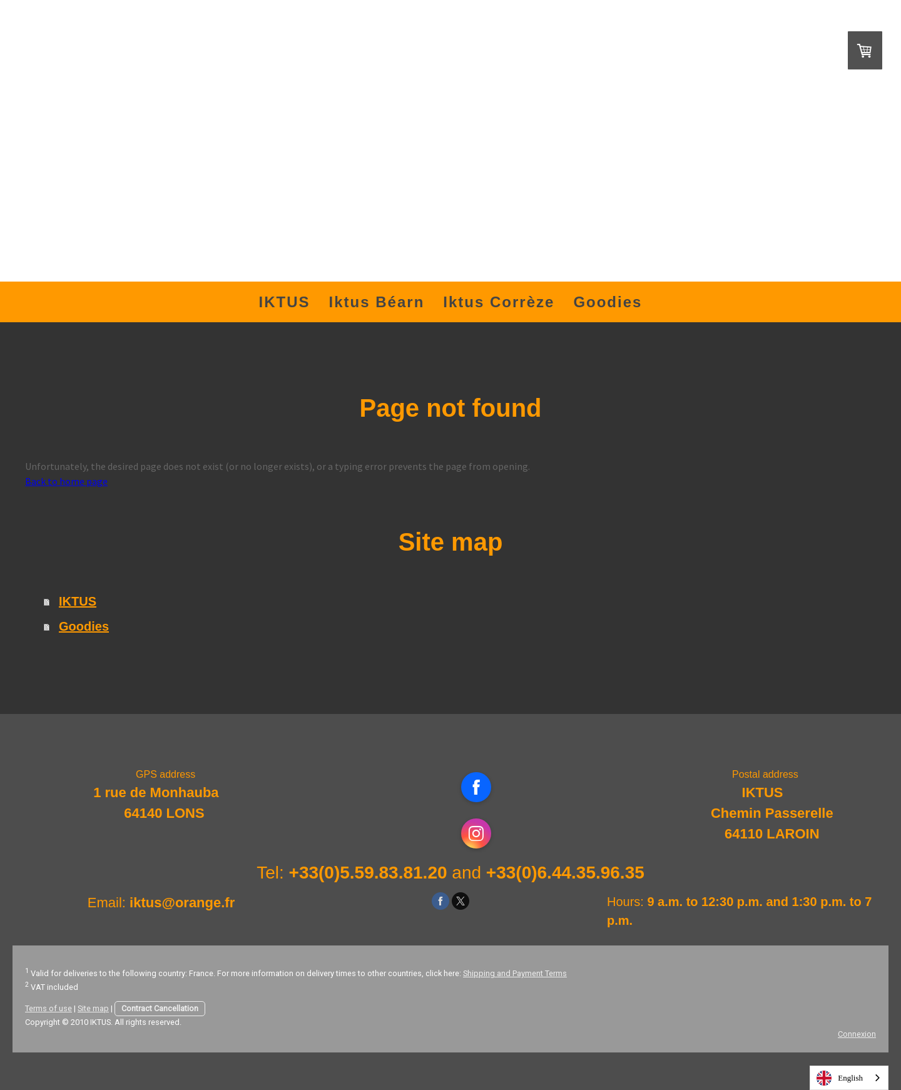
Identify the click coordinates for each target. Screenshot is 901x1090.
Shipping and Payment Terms (515, 973)
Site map (93, 1008)
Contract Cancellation (159, 1008)
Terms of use (48, 1008)
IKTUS (284, 301)
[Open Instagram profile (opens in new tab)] (476, 833)
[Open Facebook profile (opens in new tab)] (476, 787)
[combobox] (849, 1078)
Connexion (857, 1034)
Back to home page (66, 481)
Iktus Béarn (377, 301)
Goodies (607, 301)
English (840, 1078)
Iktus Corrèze (498, 301)
